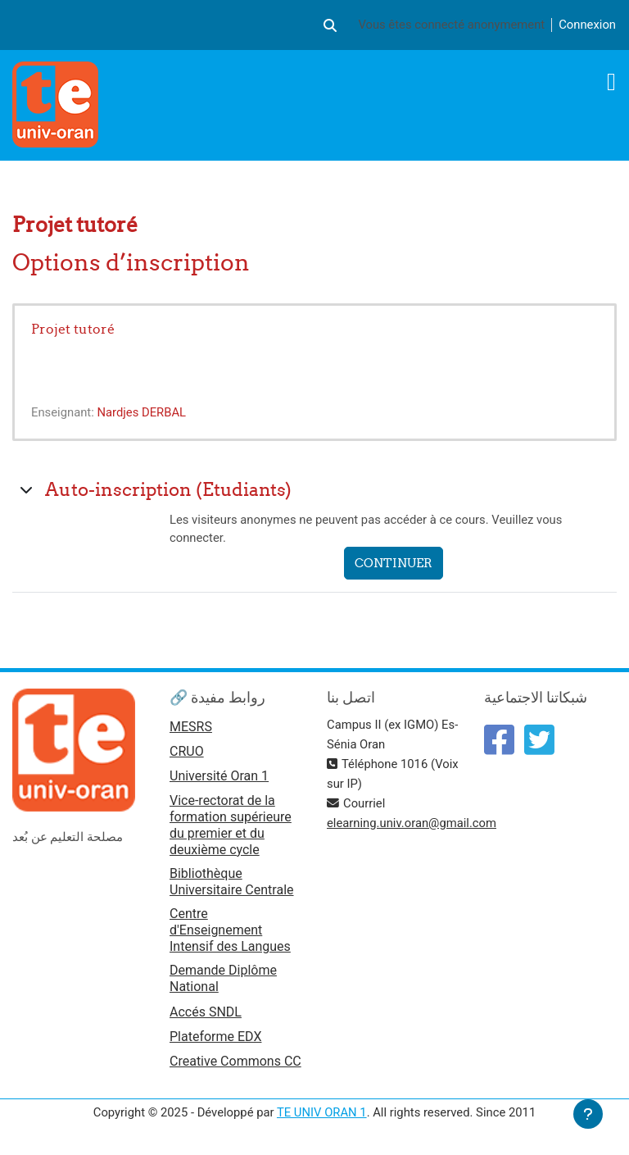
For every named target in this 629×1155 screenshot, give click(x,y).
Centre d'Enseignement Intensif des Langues (230, 930)
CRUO (187, 751)
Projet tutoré (73, 329)
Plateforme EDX (215, 1036)
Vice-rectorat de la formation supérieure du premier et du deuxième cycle (231, 825)
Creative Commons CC (235, 1061)
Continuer (393, 563)
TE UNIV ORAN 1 (322, 1112)
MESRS (191, 726)
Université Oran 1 (219, 776)
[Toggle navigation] (611, 82)
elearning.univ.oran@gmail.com (411, 823)
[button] (330, 25)
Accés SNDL (206, 1012)
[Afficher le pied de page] (588, 1114)
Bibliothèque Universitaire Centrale (232, 882)
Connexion (587, 24)
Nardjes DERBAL (141, 412)
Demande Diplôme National (223, 978)
